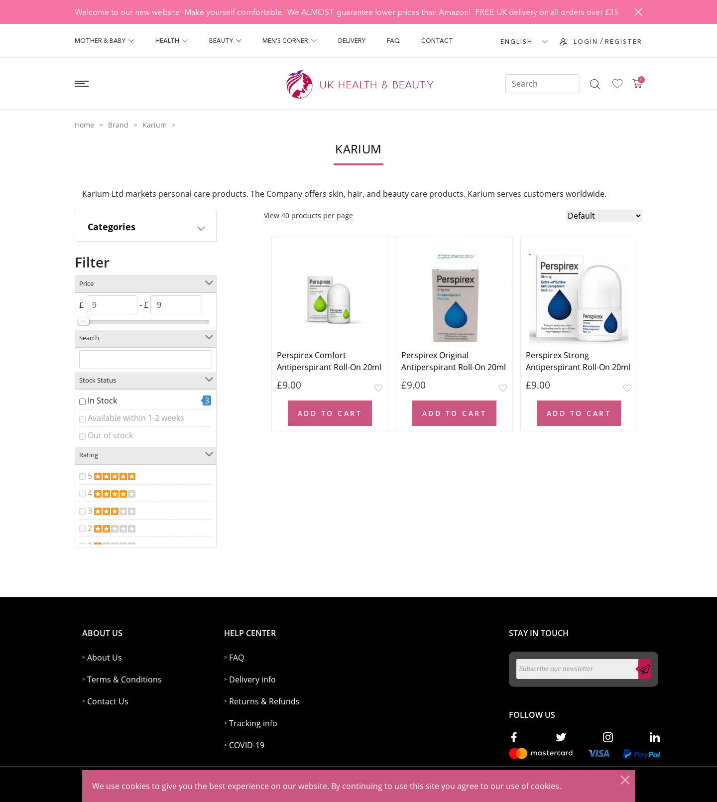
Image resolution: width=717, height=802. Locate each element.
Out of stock (110, 435)
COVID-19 (246, 745)
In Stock (102, 400)
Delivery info (252, 679)
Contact (437, 40)
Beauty (225, 40)
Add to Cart (330, 413)
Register (623, 41)
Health (171, 40)
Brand (118, 125)
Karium (154, 125)
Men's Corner (289, 40)
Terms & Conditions (124, 679)
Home (84, 125)
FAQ (393, 40)
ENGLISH (516, 41)
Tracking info (253, 723)
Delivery (351, 40)
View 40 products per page (308, 215)
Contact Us (107, 701)
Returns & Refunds (264, 701)
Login (586, 41)
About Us (104, 657)
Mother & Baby (104, 40)
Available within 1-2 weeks (136, 417)
